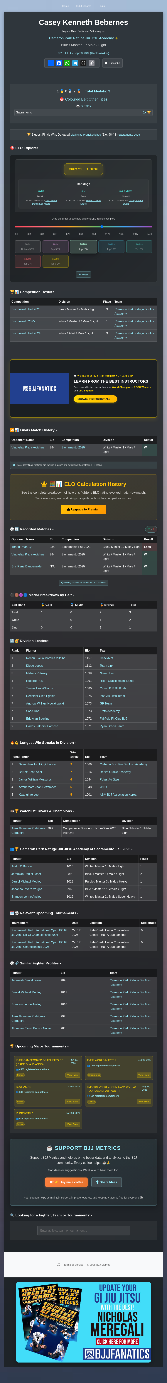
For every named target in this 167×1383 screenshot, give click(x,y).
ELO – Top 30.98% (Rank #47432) (83, 54)
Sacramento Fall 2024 (26, 337)
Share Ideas (109, 1194)
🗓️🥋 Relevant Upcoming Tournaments (44, 918)
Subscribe (112, 64)
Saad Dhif (32, 716)
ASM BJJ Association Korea (118, 800)
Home (59, 5)
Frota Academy (110, 716)
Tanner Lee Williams (39, 693)
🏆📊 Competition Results (33, 296)
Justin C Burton (21, 871)
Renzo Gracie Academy (115, 777)
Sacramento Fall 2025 (26, 313)
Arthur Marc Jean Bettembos (38, 792)
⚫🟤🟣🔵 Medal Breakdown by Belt (42, 600)
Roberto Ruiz (34, 686)
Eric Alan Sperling (38, 724)
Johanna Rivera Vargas (26, 894)
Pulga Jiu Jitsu (109, 784)
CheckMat (106, 663)
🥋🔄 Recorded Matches (32, 533)
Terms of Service (74, 1277)
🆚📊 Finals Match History (33, 434)
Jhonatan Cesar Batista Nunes (31, 1033)
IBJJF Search (84, 5)
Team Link (106, 671)
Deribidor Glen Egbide (40, 701)
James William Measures (35, 784)
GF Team (106, 708)
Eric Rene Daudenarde (26, 570)
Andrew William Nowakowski (45, 708)
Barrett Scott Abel (30, 777)
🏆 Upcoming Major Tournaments (39, 1052)
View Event (71, 1082)
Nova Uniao (107, 678)
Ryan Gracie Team (112, 731)
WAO (103, 792)
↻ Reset (83, 278)
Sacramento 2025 (23, 325)
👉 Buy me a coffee (64, 1194)
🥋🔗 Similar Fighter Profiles (35, 968)
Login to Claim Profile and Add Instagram (83, 31)
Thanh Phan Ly (21, 550)
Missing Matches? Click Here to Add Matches (83, 587)
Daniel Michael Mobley (26, 886)
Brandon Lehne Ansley (26, 902)
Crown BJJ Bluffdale (113, 693)
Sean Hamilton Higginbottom (38, 769)
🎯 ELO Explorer (25, 149)
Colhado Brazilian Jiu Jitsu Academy (124, 769)
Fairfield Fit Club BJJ (113, 724)
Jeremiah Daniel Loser (26, 879)
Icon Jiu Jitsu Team (112, 701)
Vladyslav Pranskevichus (27, 451)
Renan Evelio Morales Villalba (45, 663)
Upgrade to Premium (83, 513)
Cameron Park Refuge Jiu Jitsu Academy (81, 38)
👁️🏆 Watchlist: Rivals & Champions (42, 816)
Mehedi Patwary (37, 678)
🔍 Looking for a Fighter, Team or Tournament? (51, 1228)
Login (108, 5)
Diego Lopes (34, 671)
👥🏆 (71, 854)
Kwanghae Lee (29, 800)
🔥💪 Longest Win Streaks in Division (43, 748)
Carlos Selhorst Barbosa (42, 731)
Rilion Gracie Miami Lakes (117, 686)
